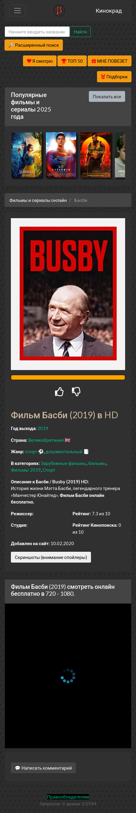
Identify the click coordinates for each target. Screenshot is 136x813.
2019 (42, 428)
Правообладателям (68, 796)
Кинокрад (109, 10)
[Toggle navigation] (17, 10)
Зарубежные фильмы (63, 463)
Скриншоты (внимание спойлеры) (51, 557)
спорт (31, 451)
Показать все (107, 96)
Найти (80, 31)
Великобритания (45, 440)
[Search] (37, 31)
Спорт (49, 469)
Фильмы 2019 (26, 469)
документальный (64, 451)
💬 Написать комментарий (43, 768)
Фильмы (97, 463)
